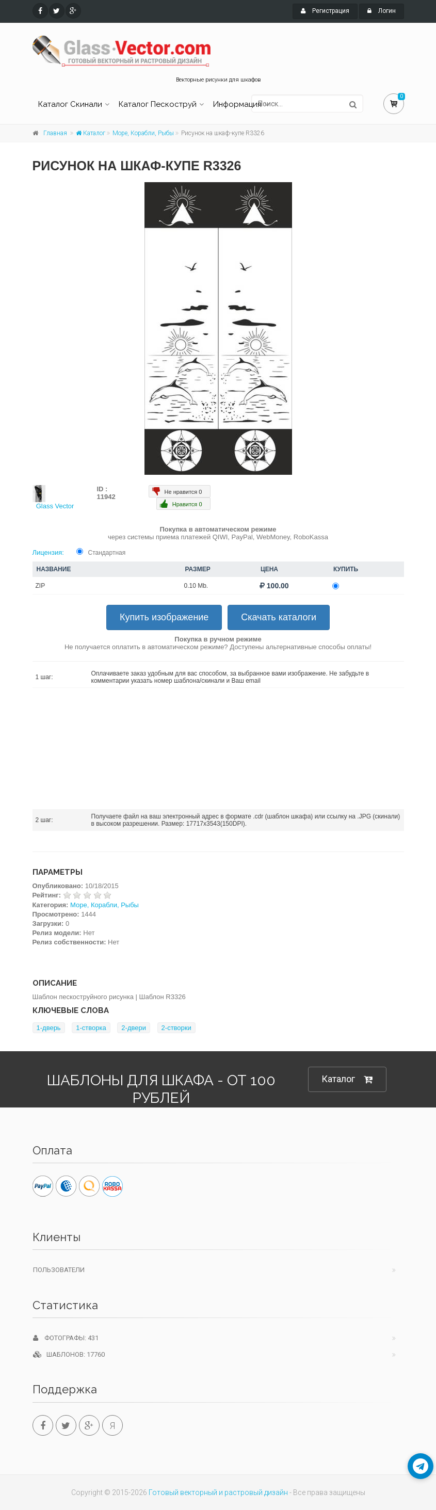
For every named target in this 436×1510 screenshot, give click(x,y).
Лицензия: (48, 552)
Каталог (90, 133)
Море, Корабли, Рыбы (143, 133)
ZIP (40, 585)
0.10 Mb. (196, 585)
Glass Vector (55, 506)
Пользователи (59, 1270)
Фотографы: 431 (66, 1338)
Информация (237, 104)
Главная (55, 133)
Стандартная (107, 552)
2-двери (133, 1028)
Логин (381, 10)
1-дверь (49, 1028)
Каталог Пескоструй (158, 104)
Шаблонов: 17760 (69, 1354)
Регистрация (325, 10)
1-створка (91, 1028)
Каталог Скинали (70, 104)
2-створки (176, 1028)
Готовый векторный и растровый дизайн (218, 1492)
